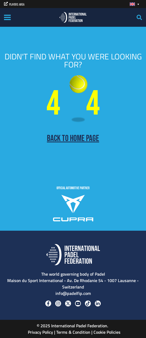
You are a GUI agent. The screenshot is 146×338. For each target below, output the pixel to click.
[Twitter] (68, 303)
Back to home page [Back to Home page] (73, 138)
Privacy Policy (40, 332)
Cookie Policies (107, 332)
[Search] (139, 17)
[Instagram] (58, 303)
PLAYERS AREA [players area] (14, 4)
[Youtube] (78, 303)
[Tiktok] (88, 303)
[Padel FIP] (73, 17)
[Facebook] (48, 303)
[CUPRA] (73, 209)
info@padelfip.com (73, 293)
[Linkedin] (98, 303)
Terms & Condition (73, 332)
